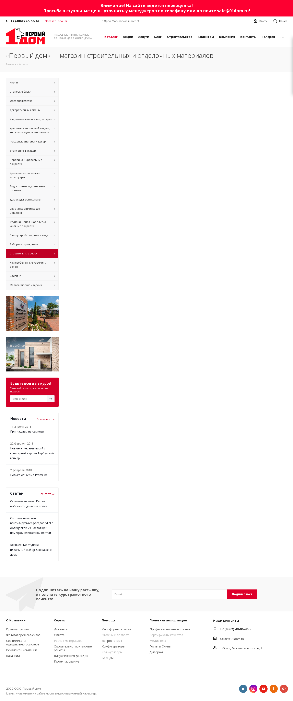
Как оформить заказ (116, 629)
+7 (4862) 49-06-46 (25, 21)
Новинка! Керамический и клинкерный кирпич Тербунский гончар (32, 453)
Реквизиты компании (21, 650)
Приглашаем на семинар (27, 431)
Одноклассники (274, 689)
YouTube (263, 689)
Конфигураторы (113, 646)
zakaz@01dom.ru (232, 639)
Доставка (61, 629)
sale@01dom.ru (233, 10)
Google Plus (284, 689)
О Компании (15, 620)
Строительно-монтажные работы (73, 648)
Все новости (45, 419)
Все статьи (46, 494)
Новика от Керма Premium (28, 475)
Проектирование (66, 661)
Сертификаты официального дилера (22, 642)
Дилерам (156, 652)
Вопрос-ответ (112, 641)
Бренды (108, 658)
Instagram (253, 689)
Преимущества (17, 629)
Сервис (59, 620)
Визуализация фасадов (71, 656)
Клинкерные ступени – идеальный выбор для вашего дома (31, 549)
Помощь (108, 620)
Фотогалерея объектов (23, 635)
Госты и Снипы (160, 646)
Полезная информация (168, 620)
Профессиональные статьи (170, 629)
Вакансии (13, 656)
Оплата (59, 635)
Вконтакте (243, 689)
